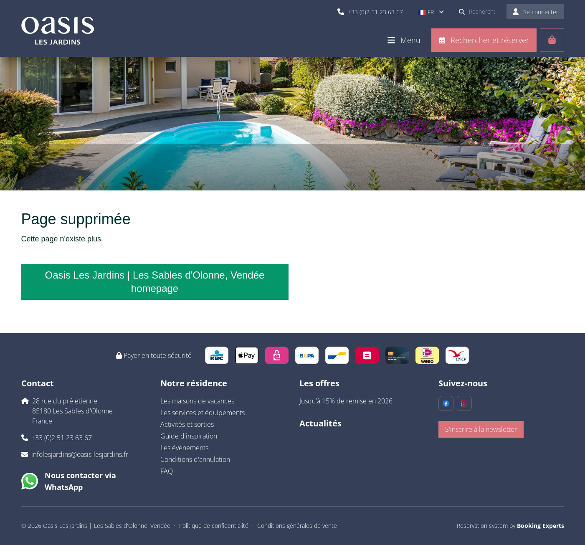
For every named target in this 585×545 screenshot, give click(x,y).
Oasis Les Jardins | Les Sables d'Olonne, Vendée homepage (155, 281)
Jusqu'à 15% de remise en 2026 (346, 401)
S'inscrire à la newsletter (481, 429)
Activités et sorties (187, 424)
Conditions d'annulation (195, 459)
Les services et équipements (202, 412)
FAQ (166, 471)
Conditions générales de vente (297, 526)
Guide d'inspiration (188, 436)
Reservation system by (510, 526)
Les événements (184, 447)
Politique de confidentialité (213, 526)
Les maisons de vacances (197, 401)
